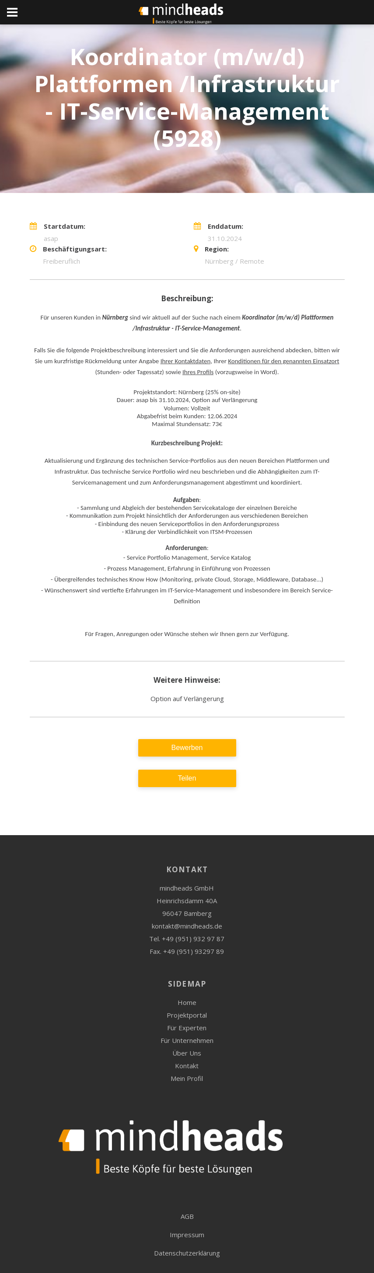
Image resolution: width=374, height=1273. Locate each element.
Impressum (187, 1234)
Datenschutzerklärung (187, 1253)
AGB (187, 1216)
